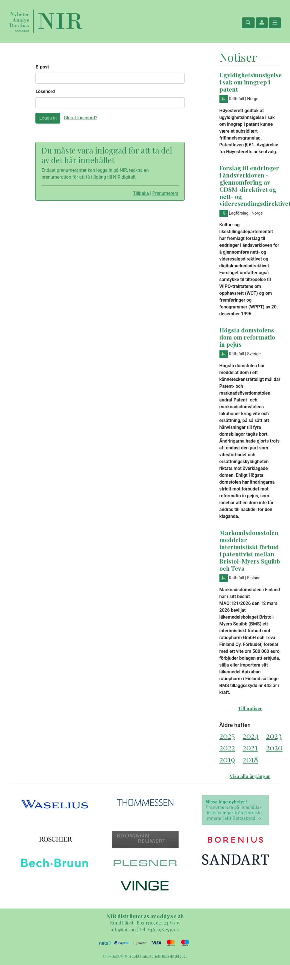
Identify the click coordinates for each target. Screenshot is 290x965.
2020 (274, 747)
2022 (227, 747)
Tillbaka (141, 193)
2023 (274, 735)
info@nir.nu (123, 929)
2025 (227, 735)
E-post (42, 67)
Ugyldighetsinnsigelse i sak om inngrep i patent (250, 82)
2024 (251, 735)
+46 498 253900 (163, 929)
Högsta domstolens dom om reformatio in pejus (247, 337)
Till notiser (250, 708)
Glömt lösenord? (80, 117)
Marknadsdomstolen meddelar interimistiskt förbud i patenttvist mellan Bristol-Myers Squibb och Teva (249, 550)
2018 (250, 759)
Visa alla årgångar (250, 776)
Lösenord (45, 91)
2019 (227, 759)
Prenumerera (165, 193)
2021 (250, 747)
